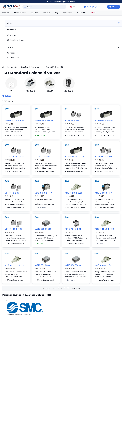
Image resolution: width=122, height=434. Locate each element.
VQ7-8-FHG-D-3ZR (13, 229)
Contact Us (81, 13)
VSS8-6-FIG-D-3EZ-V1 (74, 156)
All (3, 67)
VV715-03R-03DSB (43, 229)
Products (6, 13)
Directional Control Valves (31, 67)
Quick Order (67, 13)
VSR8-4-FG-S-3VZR (73, 193)
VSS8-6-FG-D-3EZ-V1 (44, 120)
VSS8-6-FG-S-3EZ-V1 (104, 120)
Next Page (76, 288)
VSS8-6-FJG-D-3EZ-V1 (15, 120)
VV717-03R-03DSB (73, 265)
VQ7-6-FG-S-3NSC (43, 156)
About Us (46, 13)
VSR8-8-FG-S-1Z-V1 (43, 193)
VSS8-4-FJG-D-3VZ (103, 265)
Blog (56, 13)
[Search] (25, 7)
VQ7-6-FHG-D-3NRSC (14, 156)
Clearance (95, 13)
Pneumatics (13, 67)
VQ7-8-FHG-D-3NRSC (104, 156)
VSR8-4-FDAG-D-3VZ (104, 229)
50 (68, 288)
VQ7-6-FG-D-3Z (12, 193)
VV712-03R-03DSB (43, 265)
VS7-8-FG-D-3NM (73, 229)
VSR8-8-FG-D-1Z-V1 (103, 193)
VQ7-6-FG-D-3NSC (73, 120)
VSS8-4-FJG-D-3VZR (14, 265)
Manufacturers (20, 13)
